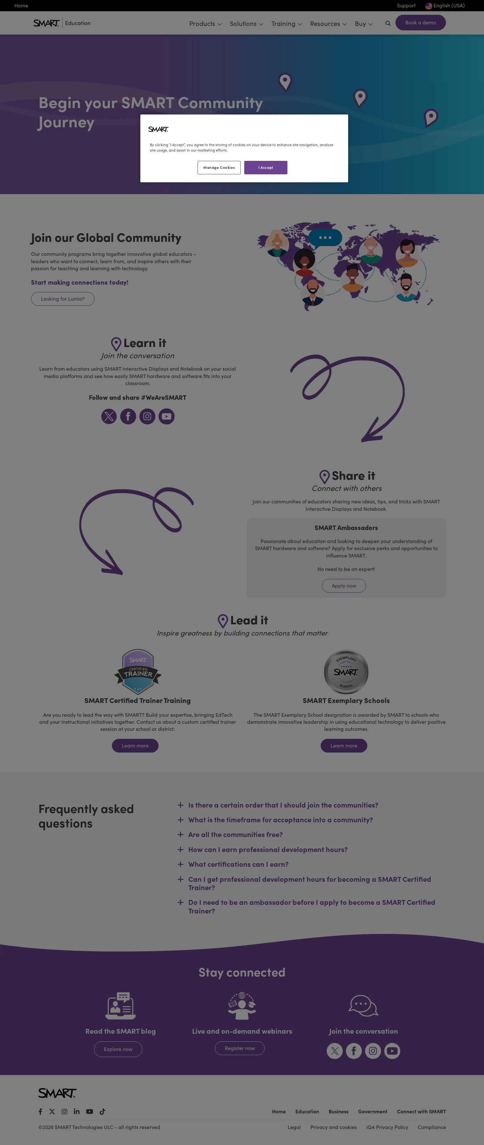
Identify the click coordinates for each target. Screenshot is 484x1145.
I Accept (265, 167)
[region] (244, 148)
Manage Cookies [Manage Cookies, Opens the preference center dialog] (219, 167)
